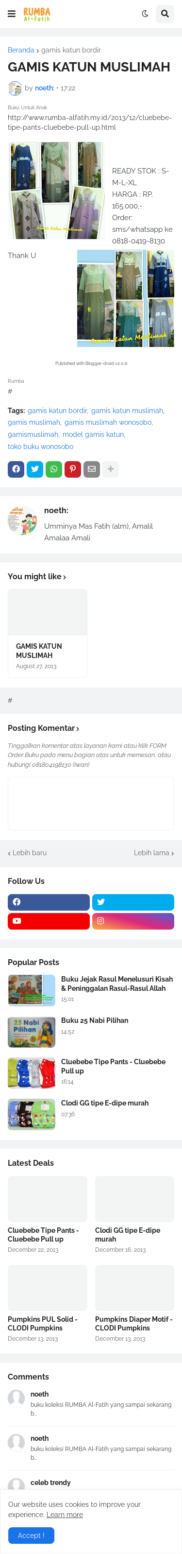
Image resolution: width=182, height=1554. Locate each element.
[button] (11, 14)
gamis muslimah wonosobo (108, 422)
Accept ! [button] (31, 1535)
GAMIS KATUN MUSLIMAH (39, 650)
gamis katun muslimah (127, 410)
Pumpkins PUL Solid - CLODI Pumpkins (43, 1323)
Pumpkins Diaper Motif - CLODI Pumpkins (134, 1323)
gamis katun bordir (71, 50)
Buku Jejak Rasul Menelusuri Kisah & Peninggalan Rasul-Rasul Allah (117, 983)
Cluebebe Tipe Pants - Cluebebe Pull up (113, 1066)
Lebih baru (30, 853)
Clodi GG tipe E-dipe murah (105, 1103)
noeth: (56, 510)
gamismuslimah (33, 434)
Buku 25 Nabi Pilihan (94, 1020)
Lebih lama (151, 853)
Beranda (21, 50)
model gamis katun (93, 434)
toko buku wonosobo (40, 446)
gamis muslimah (34, 422)
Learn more (65, 1515)
